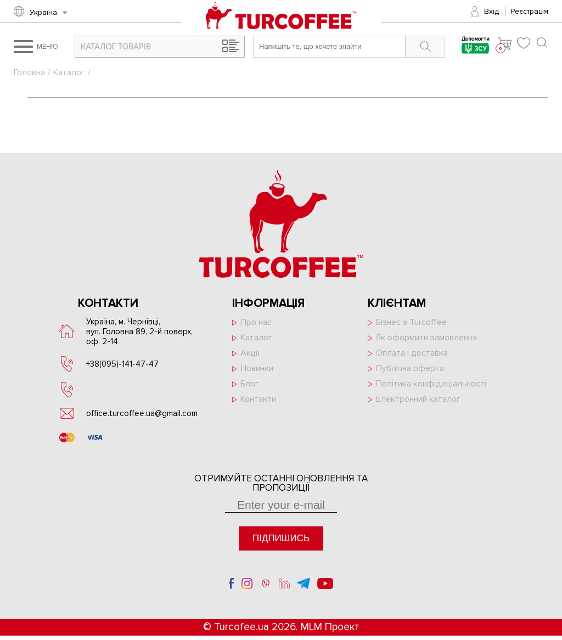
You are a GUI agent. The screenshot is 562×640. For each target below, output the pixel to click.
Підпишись (281, 538)
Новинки (256, 368)
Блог (249, 383)
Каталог (69, 72)
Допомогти (476, 46)
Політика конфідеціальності (431, 383)
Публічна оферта (410, 368)
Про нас (256, 322)
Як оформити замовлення (426, 337)
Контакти (258, 399)
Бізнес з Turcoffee (411, 322)
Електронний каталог (418, 399)
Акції (250, 352)
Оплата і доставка (412, 352)
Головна (29, 72)
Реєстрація (529, 11)
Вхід (491, 11)
